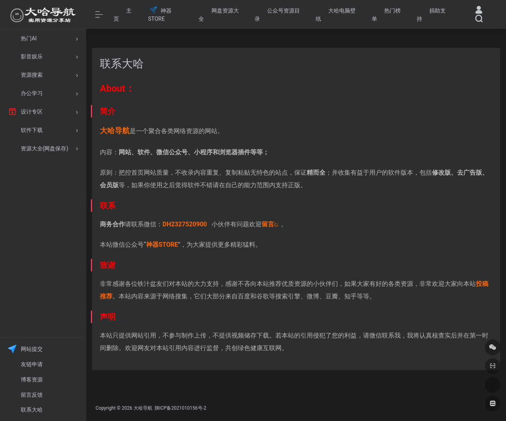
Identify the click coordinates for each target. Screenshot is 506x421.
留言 (268, 224)
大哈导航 (143, 408)
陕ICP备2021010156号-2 (180, 408)
